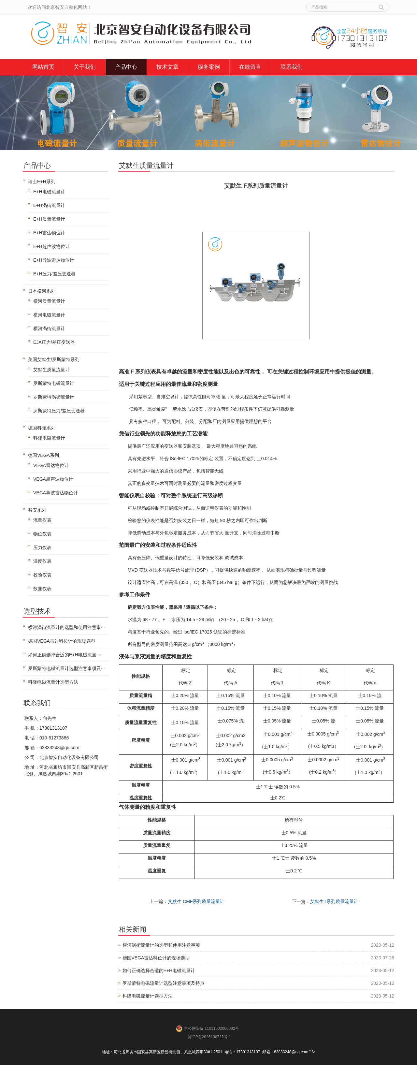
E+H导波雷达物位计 (53, 260)
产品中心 (126, 67)
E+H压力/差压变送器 (54, 273)
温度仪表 (42, 561)
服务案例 (209, 67)
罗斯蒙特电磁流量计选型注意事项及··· (66, 668)
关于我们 (85, 67)
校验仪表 (42, 574)
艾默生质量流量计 (51, 369)
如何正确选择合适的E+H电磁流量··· (64, 654)
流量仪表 (42, 520)
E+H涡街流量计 (49, 205)
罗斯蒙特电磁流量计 (53, 383)
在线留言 (250, 67)
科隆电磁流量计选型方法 (147, 996)
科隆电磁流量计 (49, 438)
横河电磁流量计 (49, 314)
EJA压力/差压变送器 (54, 342)
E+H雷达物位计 (49, 232)
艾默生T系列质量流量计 (334, 901)
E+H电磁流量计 (49, 191)
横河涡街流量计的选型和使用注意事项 (161, 945)
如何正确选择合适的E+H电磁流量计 (158, 970)
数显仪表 (42, 588)
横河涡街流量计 (49, 328)
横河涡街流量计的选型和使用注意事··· (66, 627)
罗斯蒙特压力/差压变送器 (59, 410)
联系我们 (291, 67)
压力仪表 (42, 547)
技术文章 (167, 67)
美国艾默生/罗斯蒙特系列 (53, 359)
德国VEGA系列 (43, 455)
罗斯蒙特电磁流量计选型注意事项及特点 (163, 983)
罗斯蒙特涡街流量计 (53, 397)
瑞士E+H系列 (41, 181)
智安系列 (37, 510)
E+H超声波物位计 (51, 246)
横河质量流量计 (49, 301)
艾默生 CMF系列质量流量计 (196, 901)
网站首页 (43, 67)
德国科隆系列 (41, 427)
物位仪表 (42, 533)
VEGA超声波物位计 (53, 479)
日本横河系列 (41, 291)
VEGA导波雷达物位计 (55, 492)
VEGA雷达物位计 (51, 465)
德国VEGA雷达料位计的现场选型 (156, 957)
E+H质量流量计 (49, 219)
